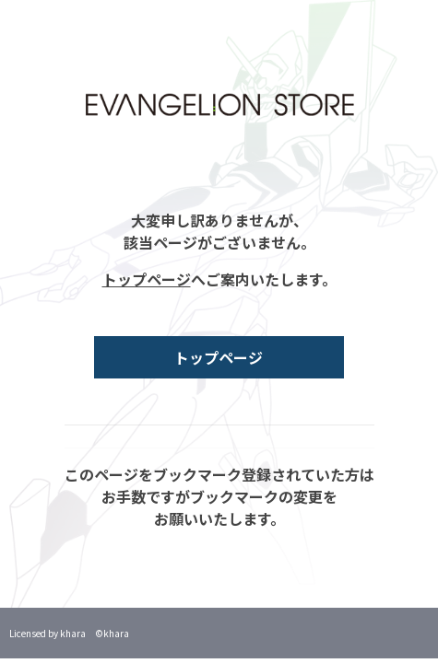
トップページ (146, 279)
